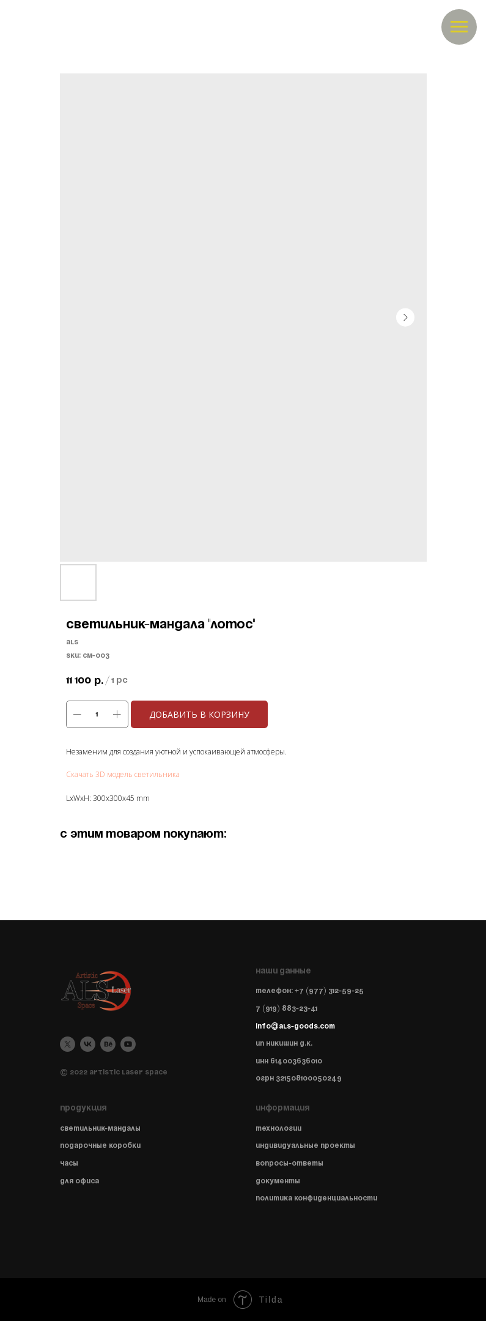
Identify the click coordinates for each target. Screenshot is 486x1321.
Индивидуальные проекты (305, 1145)
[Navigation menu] (459, 27)
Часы (69, 1163)
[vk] (87, 1044)
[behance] (108, 1044)
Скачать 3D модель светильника (123, 774)
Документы (278, 1181)
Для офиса (79, 1181)
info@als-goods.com (295, 1026)
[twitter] (67, 1044)
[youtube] (128, 1044)
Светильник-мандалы (100, 1128)
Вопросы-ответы (289, 1163)
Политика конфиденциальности (316, 1198)
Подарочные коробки (100, 1145)
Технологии (278, 1128)
